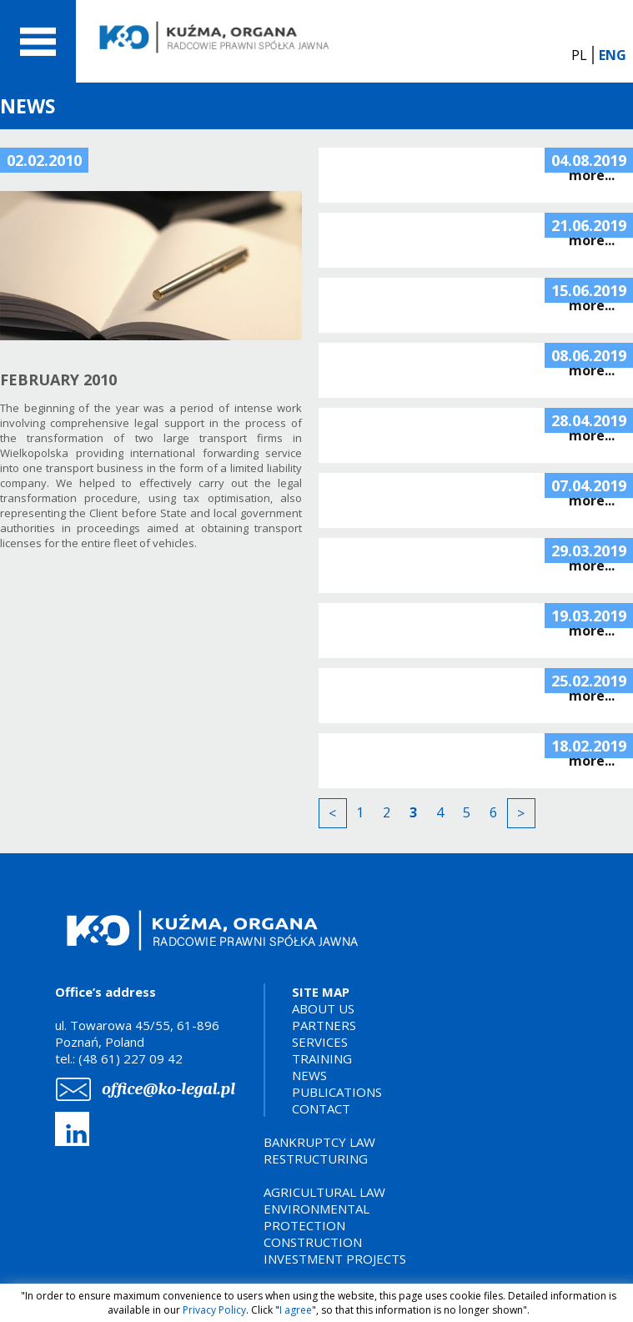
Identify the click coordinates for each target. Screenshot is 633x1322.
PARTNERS (324, 1025)
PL (579, 55)
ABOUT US (323, 1008)
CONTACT (321, 1108)
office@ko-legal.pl (168, 1088)
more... (592, 175)
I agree (295, 1310)
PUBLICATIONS (337, 1091)
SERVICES (320, 1041)
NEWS (309, 1075)
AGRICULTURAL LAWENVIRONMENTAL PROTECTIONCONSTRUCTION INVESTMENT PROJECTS (335, 1225)
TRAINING (322, 1058)
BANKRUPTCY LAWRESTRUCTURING (319, 1150)
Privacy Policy (214, 1310)
